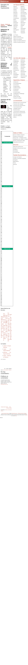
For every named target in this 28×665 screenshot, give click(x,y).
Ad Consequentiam (17, 83)
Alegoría (15, 6)
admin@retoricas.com (4, 384)
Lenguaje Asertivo (17, 108)
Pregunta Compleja (17, 97)
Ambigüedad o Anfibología (18, 93)
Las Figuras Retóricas (18, 4)
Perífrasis (23, 65)
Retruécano (23, 22)
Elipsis (14, 19)
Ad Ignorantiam (16, 86)
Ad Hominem (16, 84)
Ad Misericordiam (17, 87)
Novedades (15, 151)
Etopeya (15, 21)
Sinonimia (23, 31)
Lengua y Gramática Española (19, 158)
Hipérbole (15, 26)
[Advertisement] (2, 363)
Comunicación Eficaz (17, 106)
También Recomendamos (19, 155)
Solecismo (23, 73)
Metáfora (3, 25)
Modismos (23, 59)
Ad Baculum (15, 81)
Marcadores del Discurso (18, 142)
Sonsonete (23, 74)
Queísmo (22, 70)
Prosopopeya (23, 19)
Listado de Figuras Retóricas (19, 42)
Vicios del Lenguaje (17, 114)
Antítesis (15, 10)
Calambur (15, 15)
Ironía (14, 31)
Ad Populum (15, 90)
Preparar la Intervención (18, 136)
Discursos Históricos (17, 115)
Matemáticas (16, 161)
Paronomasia (23, 12)
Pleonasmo (23, 15)
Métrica (14, 117)
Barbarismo (15, 65)
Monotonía (23, 61)
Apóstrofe (15, 12)
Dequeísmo (15, 68)
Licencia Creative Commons (5, 413)
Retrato (22, 21)
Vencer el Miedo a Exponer (18, 134)
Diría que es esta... (7, 186)
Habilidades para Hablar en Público (20, 139)
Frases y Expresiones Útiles (19, 140)
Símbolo (22, 25)
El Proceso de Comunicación (19, 105)
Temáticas (15, 149)
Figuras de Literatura (17, 39)
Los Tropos (15, 34)
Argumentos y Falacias (19, 80)
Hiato (14, 71)
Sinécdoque (23, 28)
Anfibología (15, 62)
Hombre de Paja (16, 96)
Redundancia (23, 71)
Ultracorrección (24, 75)
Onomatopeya (23, 9)
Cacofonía (15, 67)
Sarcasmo (23, 24)
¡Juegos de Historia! (17, 157)
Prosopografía (23, 18)
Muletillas (23, 62)
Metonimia (6, 327)
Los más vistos (16, 152)
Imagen (14, 28)
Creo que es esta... (7, 142)
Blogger (16, 415)
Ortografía (15, 159)
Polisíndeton (23, 16)
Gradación (15, 24)
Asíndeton (15, 13)
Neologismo (23, 64)
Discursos (15, 144)
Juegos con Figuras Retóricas (19, 40)
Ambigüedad (16, 61)
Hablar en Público (17, 132)
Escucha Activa (16, 109)
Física (14, 162)
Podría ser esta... (7, 248)
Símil (22, 26)
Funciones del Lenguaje (18, 103)
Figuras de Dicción (17, 36)
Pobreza (22, 68)
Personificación (24, 13)
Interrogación (16, 29)
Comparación (16, 18)
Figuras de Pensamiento (18, 37)
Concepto (15, 16)
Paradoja (6, 331)
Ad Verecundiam (16, 92)
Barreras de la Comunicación (19, 112)
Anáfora (15, 9)
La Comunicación (17, 100)
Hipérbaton (15, 25)
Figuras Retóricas (5, 24)
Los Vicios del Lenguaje (19, 58)
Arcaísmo (15, 64)
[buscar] (22, 1)
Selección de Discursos (18, 146)
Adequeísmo (16, 59)
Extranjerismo (16, 70)
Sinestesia (23, 29)
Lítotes (14, 32)
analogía (10, 47)
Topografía (23, 32)
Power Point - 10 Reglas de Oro (19, 137)
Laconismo (15, 75)
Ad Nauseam (16, 89)
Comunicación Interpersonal (19, 111)
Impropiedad (16, 74)
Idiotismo (15, 73)
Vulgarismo (23, 77)
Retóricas (4, 1)
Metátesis (15, 77)
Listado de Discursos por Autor (19, 148)
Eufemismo (15, 22)
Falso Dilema (16, 95)
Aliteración (15, 8)
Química (15, 164)
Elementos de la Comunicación (19, 102)
